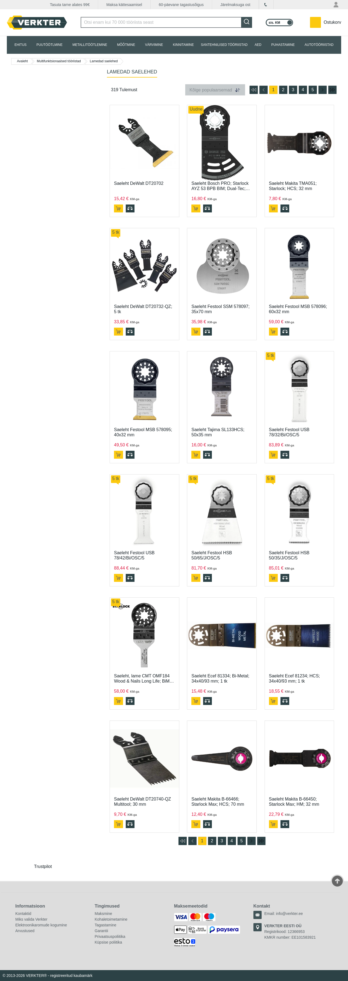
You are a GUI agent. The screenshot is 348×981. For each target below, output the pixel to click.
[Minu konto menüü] (337, 4)
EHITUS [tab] (20, 45)
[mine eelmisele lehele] (263, 89)
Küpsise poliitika (108, 942)
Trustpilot (43, 866)
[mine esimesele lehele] (253, 89)
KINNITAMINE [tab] (183, 45)
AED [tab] (258, 45)
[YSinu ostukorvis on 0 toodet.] (325, 22)
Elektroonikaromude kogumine (41, 925)
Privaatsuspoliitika (110, 936)
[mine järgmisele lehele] (322, 89)
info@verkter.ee (289, 913)
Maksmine (103, 913)
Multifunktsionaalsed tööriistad (59, 61)
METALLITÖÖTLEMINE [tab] (89, 45)
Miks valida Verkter (31, 919)
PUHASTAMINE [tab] (283, 45)
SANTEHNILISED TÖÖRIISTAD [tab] (224, 45)
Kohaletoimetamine (111, 919)
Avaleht (22, 61)
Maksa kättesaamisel (124, 4)
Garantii (101, 931)
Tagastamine (105, 925)
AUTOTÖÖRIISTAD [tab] (319, 45)
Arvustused (24, 931)
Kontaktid (23, 913)
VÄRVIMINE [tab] (154, 45)
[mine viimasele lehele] (332, 89)
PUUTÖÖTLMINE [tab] (49, 45)
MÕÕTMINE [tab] (126, 45)
